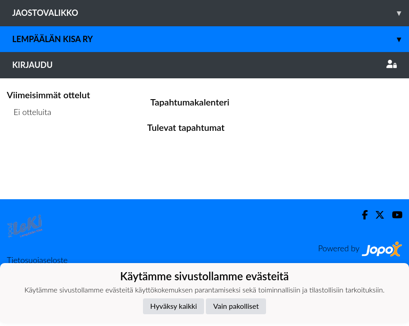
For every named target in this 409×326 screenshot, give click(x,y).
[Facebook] (361, 215)
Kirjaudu (204, 65)
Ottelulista (29, 147)
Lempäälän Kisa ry (210, 39)
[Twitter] (376, 215)
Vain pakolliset (236, 306)
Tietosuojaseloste (37, 260)
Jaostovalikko (210, 13)
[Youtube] (393, 215)
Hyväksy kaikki (173, 306)
